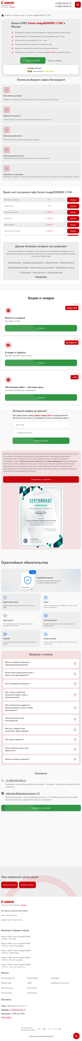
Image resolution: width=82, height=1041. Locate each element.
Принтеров (32, 993)
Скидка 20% (72, 308)
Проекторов (6, 993)
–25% (74, 377)
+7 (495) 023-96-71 (63, 3)
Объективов (6, 983)
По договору (25, 587)
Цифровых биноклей (60, 983)
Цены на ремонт (55, 60)
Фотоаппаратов (8, 978)
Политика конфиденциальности (41, 1036)
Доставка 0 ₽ (71, 342)
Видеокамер (32, 978)
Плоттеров (32, 988)
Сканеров (55, 978)
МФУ (29, 983)
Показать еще (41, 277)
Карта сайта (6, 1017)
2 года (33, 572)
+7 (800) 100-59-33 (63, 6)
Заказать (73, 200)
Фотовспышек (7, 988)
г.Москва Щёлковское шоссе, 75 (20, 793)
